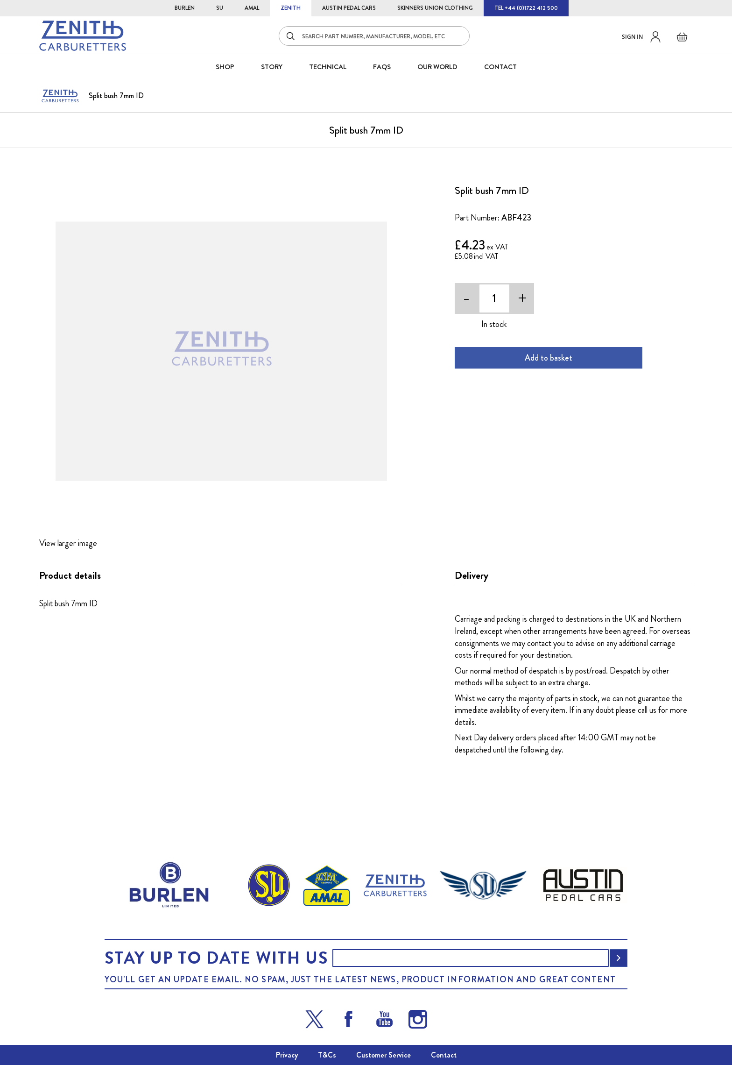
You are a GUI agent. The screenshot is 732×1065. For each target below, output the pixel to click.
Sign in (632, 37)
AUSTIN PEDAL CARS (349, 8)
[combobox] (374, 36)
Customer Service (383, 1055)
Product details (70, 575)
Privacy (287, 1055)
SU (219, 8)
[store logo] (82, 36)
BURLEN (185, 8)
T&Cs (327, 1055)
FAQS (382, 67)
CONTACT (500, 67)
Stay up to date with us (216, 958)
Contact (444, 1055)
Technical (327, 67)
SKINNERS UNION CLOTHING (435, 8)
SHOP (225, 67)
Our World (437, 67)
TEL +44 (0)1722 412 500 (526, 8)
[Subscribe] (618, 958)
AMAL (252, 8)
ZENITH (291, 8)
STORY (271, 67)
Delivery (471, 575)
